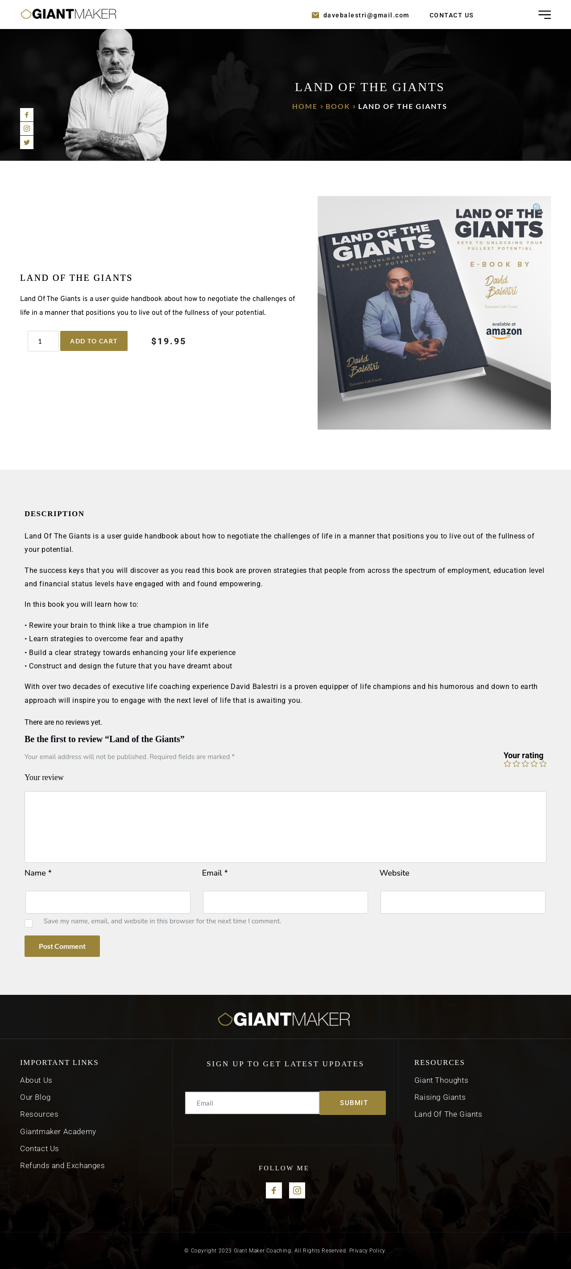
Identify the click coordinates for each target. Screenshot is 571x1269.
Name (38, 873)
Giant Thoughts (441, 1080)
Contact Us (39, 1148)
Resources (40, 1114)
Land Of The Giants (448, 1114)
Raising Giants (440, 1097)
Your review (44, 777)
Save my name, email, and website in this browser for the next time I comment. (162, 921)
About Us (36, 1080)
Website (395, 873)
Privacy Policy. (368, 1251)
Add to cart (94, 341)
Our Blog (35, 1097)
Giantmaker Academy (59, 1131)
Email (215, 873)
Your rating (523, 755)
